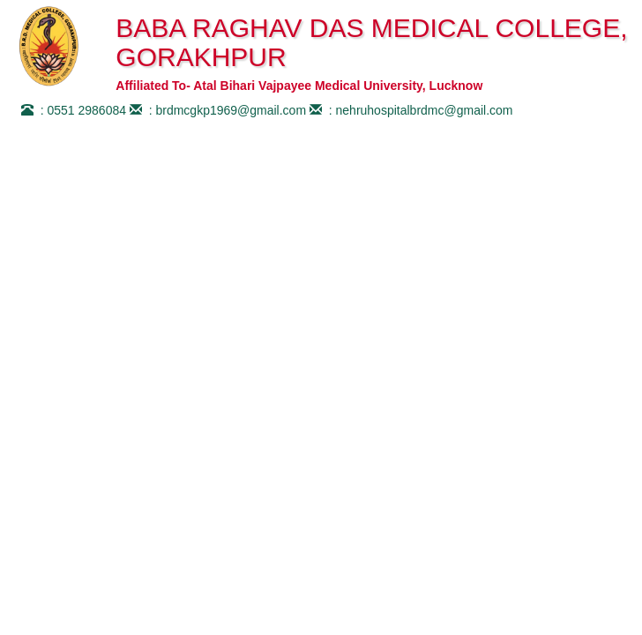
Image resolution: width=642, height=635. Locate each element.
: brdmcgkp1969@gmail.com (216, 110)
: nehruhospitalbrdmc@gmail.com (409, 110)
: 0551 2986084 (72, 110)
